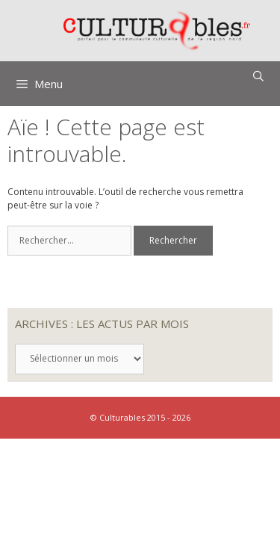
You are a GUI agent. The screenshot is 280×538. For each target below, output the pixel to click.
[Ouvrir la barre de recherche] (258, 76)
